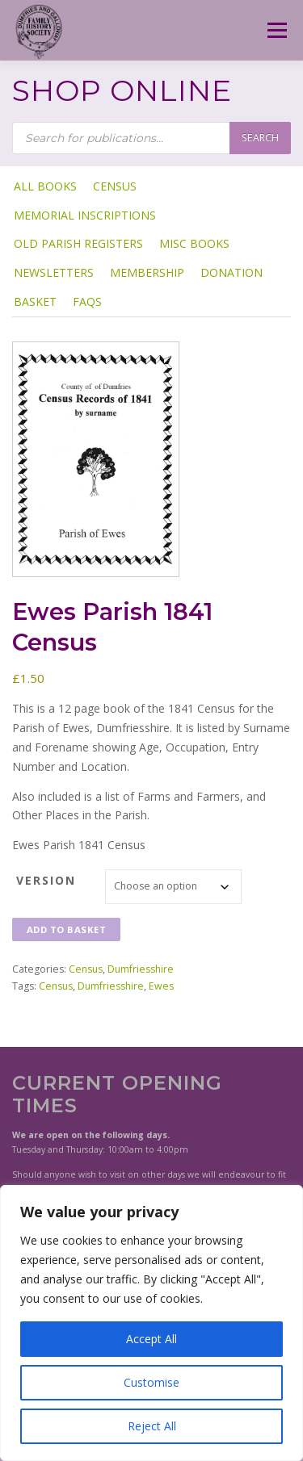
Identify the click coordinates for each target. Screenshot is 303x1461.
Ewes (161, 986)
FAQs (87, 301)
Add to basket (67, 929)
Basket (35, 301)
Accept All (151, 1338)
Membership (147, 272)
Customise (151, 1382)
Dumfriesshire (140, 969)
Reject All (152, 1426)
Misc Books (194, 243)
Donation (231, 272)
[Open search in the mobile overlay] (151, 138)
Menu (276, 30)
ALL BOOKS (45, 186)
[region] (151, 1323)
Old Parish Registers (78, 243)
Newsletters (54, 272)
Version (46, 880)
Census (115, 186)
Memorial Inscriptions (85, 215)
